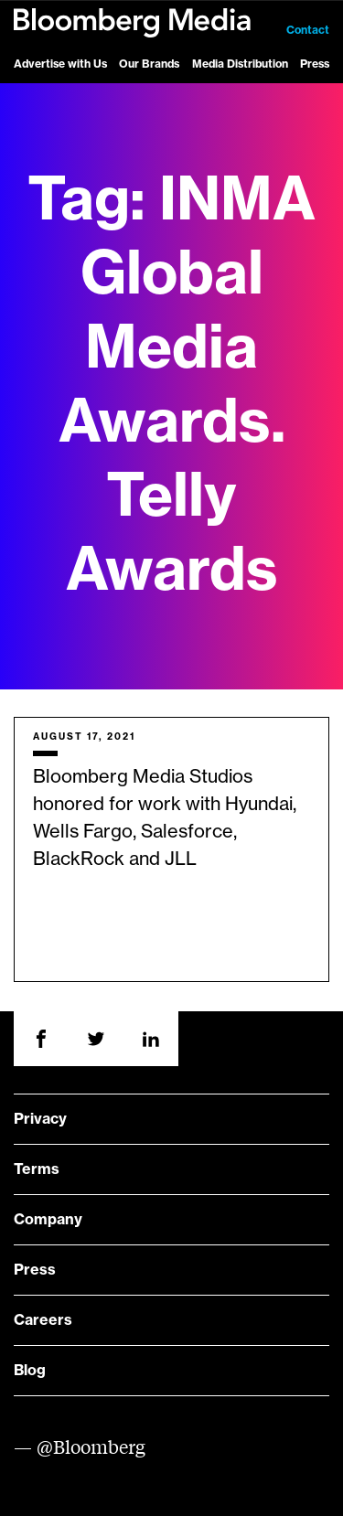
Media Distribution (240, 64)
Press (314, 64)
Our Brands (149, 64)
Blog (30, 1370)
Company (48, 1219)
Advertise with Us (60, 64)
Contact (307, 30)
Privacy (40, 1119)
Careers (43, 1320)
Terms (36, 1169)
